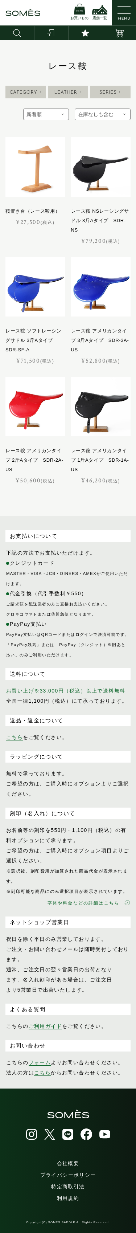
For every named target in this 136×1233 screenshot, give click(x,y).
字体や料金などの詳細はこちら (89, 903)
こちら (14, 737)
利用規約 (68, 1198)
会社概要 (68, 1163)
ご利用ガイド (45, 1026)
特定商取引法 (68, 1186)
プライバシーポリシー (68, 1175)
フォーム (40, 1062)
